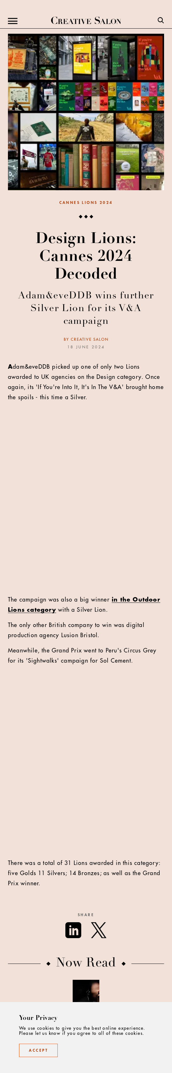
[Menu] (13, 21)
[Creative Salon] (86, 21)
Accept (38, 1050)
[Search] (161, 21)
